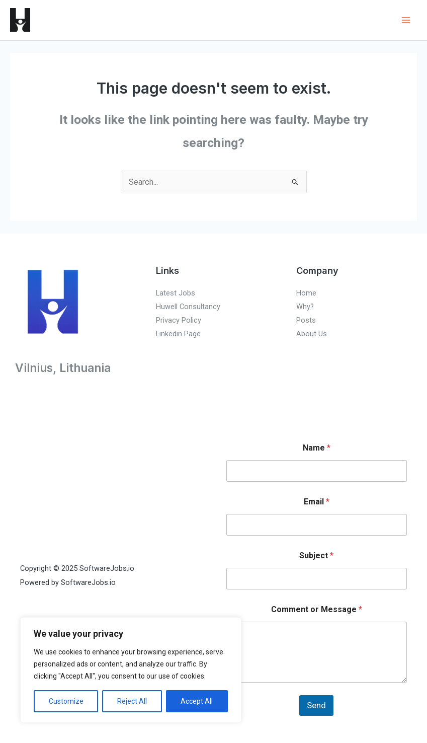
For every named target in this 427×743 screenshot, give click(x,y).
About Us (311, 333)
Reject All (132, 701)
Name (316, 448)
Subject (316, 555)
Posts (306, 320)
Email (316, 501)
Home (306, 293)
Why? (305, 306)
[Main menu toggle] (405, 20)
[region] (130, 670)
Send (316, 705)
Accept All (197, 701)
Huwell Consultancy (188, 306)
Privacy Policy (178, 320)
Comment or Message (316, 609)
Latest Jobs (175, 293)
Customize (66, 701)
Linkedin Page (178, 333)
